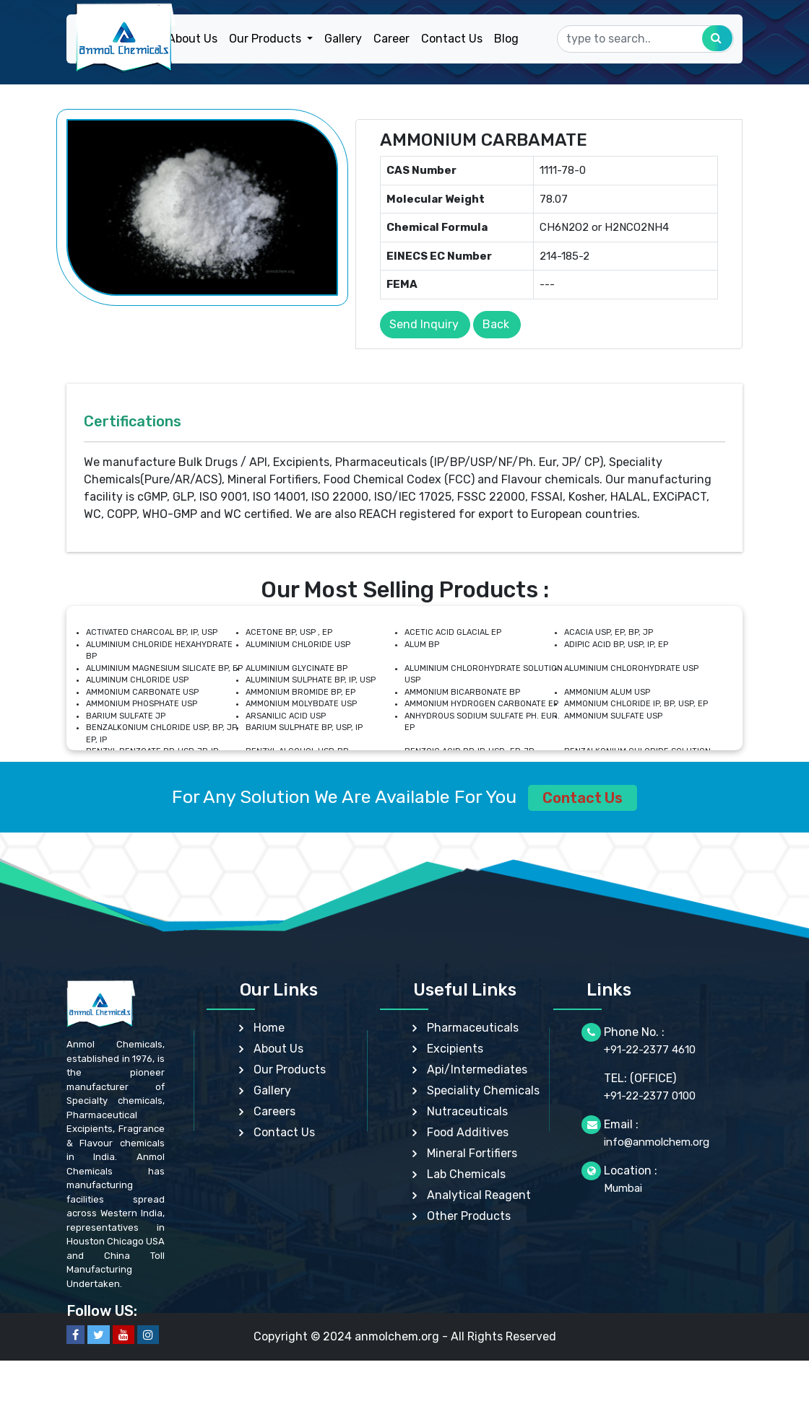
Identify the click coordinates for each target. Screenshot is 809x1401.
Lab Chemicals (466, 1174)
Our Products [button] (266, 38)
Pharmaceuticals (473, 1028)
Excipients (455, 1048)
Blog (506, 38)
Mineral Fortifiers (472, 1153)
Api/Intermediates (477, 1069)
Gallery (343, 38)
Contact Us (452, 38)
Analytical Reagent (479, 1195)
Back (496, 324)
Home (269, 1028)
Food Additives (468, 1132)
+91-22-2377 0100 (650, 1095)
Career (391, 38)
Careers (274, 1111)
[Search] (645, 39)
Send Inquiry (424, 324)
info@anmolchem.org (656, 1142)
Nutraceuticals (467, 1111)
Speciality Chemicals (483, 1090)
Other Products (469, 1216)
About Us (192, 38)
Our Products (290, 1069)
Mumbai (623, 1188)
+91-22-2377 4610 (650, 1049)
